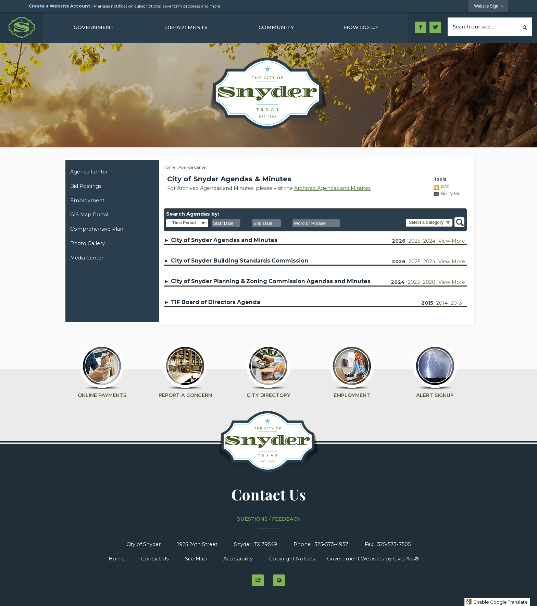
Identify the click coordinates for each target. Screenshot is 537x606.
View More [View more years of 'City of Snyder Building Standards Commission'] (451, 261)
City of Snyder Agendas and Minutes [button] (224, 240)
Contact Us (154, 559)
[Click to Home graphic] (268, 445)
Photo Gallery (87, 243)
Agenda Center (89, 172)
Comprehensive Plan (96, 229)
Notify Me (450, 193)
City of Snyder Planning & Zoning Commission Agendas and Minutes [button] (271, 281)
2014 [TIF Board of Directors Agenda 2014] (442, 303)
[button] (525, 26)
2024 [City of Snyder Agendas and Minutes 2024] (429, 241)
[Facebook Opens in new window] (420, 27)
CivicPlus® (406, 559)
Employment (87, 200)
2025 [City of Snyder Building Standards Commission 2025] (414, 261)
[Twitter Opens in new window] (435, 27)
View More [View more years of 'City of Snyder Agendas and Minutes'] (451, 241)
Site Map (196, 559)
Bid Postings (85, 186)
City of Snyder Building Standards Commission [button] (239, 260)
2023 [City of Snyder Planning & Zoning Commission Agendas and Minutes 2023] (414, 282)
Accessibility (238, 559)
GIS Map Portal (89, 214)
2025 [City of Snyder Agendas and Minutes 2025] (414, 241)
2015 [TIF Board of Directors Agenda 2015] (427, 303)
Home (169, 167)
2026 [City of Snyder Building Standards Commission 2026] (398, 261)
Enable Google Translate (496, 601)
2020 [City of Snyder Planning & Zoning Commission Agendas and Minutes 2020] (429, 282)
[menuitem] (93, 27)
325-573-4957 (331, 544)
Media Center (86, 258)
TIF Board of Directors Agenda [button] (215, 302)
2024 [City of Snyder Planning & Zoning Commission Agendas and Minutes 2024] (398, 282)
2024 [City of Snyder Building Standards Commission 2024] (429, 261)
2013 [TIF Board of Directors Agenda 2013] (456, 303)
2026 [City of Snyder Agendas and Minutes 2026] (398, 241)
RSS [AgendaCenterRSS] (445, 186)
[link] (488, 6)
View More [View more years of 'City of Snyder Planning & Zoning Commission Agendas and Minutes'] (451, 282)
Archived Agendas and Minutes (332, 188)
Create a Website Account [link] (59, 6)
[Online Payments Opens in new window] (102, 368)
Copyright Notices (292, 559)
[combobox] (226, 223)
